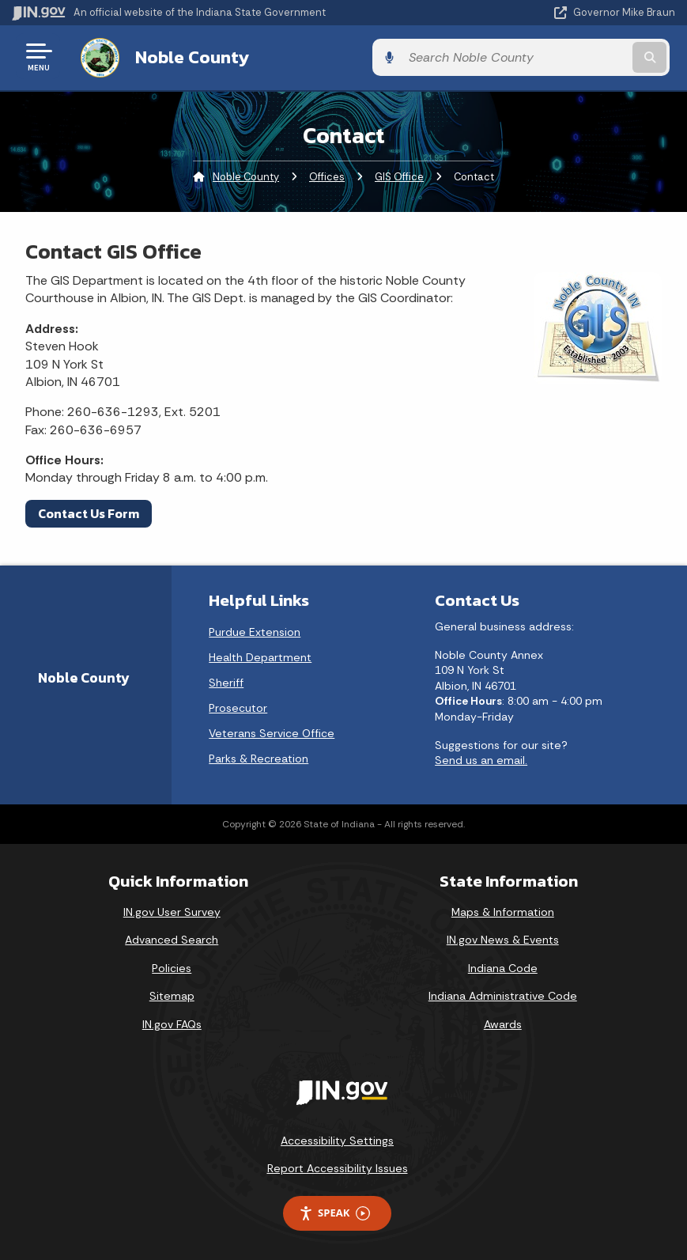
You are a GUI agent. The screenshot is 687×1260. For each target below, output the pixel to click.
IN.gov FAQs (172, 1022)
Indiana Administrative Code (502, 994)
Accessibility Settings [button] (337, 1138)
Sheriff (226, 680)
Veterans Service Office (271, 731)
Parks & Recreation (258, 756)
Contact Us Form (88, 510)
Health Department (260, 655)
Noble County (185, 56)
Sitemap (171, 994)
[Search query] (576, 56)
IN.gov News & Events (503, 938)
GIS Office (399, 174)
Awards (503, 1022)
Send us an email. (481, 758)
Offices (327, 174)
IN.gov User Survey (172, 909)
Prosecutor (238, 705)
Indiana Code (503, 966)
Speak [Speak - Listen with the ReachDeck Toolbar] (334, 1210)
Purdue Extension (254, 629)
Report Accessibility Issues (337, 1167)
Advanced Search (171, 938)
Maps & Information (502, 909)
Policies (171, 966)
